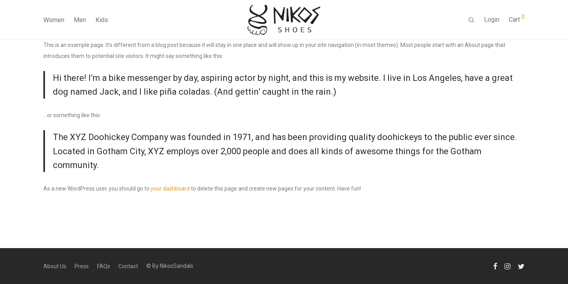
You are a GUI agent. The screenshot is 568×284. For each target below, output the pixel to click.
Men (80, 20)
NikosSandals (176, 266)
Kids (101, 20)
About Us (54, 266)
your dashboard (170, 188)
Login (491, 19)
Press (82, 266)
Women (53, 20)
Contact (128, 266)
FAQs (103, 266)
